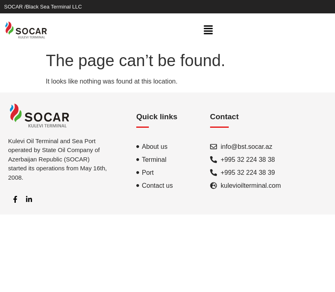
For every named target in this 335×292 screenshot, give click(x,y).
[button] (208, 30)
